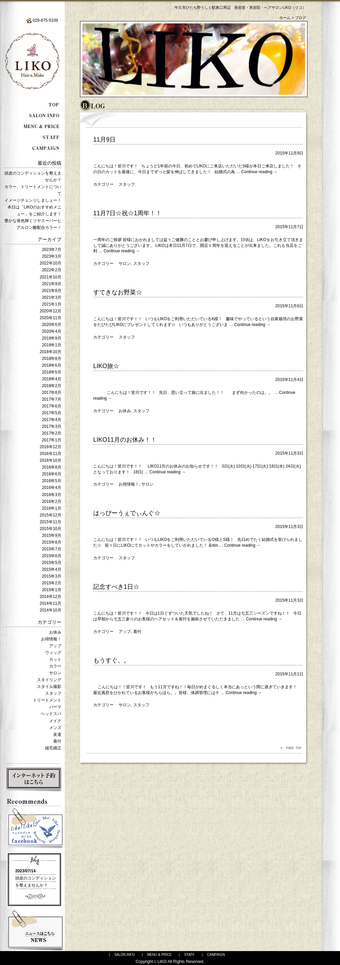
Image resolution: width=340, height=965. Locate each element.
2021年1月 (51, 304)
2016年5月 (51, 480)
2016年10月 (50, 460)
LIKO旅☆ (106, 366)
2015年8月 (51, 542)
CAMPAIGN (216, 955)
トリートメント (47, 700)
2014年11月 (50, 603)
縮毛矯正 (53, 748)
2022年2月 (51, 270)
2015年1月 (51, 589)
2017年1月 (51, 440)
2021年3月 (51, 297)
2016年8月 (51, 467)
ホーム (285, 18)
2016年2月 (51, 501)
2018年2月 (51, 385)
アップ (55, 645)
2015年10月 (50, 528)
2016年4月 (51, 487)
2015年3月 (51, 576)
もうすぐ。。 (111, 660)
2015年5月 (51, 562)
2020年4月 (51, 331)
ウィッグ (53, 652)
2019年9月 (51, 338)
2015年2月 (51, 583)
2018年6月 (51, 365)
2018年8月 (51, 358)
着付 (57, 741)
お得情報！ (51, 639)
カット (55, 659)
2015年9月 (51, 535)
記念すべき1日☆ (116, 586)
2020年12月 (50, 311)
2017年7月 (51, 399)
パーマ (55, 707)
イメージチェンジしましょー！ (32, 200)
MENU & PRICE (159, 955)
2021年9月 (51, 283)
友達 (57, 734)
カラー (55, 666)
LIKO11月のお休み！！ (125, 439)
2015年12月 (50, 515)
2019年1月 (51, 345)
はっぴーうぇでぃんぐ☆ (126, 513)
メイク (55, 720)
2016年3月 (51, 494)
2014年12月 (50, 596)
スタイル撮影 (49, 686)
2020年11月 (50, 317)
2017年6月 (51, 406)
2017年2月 (51, 433)
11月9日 (104, 139)
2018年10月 (50, 351)
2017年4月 (51, 419)
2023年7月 (51, 249)
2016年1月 (51, 508)
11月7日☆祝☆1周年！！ (127, 213)
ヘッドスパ (51, 713)
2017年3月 (51, 426)
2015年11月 (50, 522)
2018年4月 (51, 379)
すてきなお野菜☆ (117, 292)
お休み (55, 632)
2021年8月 (51, 290)
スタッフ (53, 693)
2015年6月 (51, 555)
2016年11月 (50, 453)
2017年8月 (51, 392)
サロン (55, 673)
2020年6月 (51, 324)
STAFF (189, 955)
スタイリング (49, 679)
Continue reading (259, 171)
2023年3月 (51, 256)
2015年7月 (51, 549)
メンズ (55, 727)
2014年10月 (50, 610)
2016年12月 (50, 446)
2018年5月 (51, 372)
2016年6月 (51, 474)
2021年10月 (50, 277)
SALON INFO (124, 955)
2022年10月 (50, 263)
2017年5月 (51, 413)
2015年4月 (51, 569)
